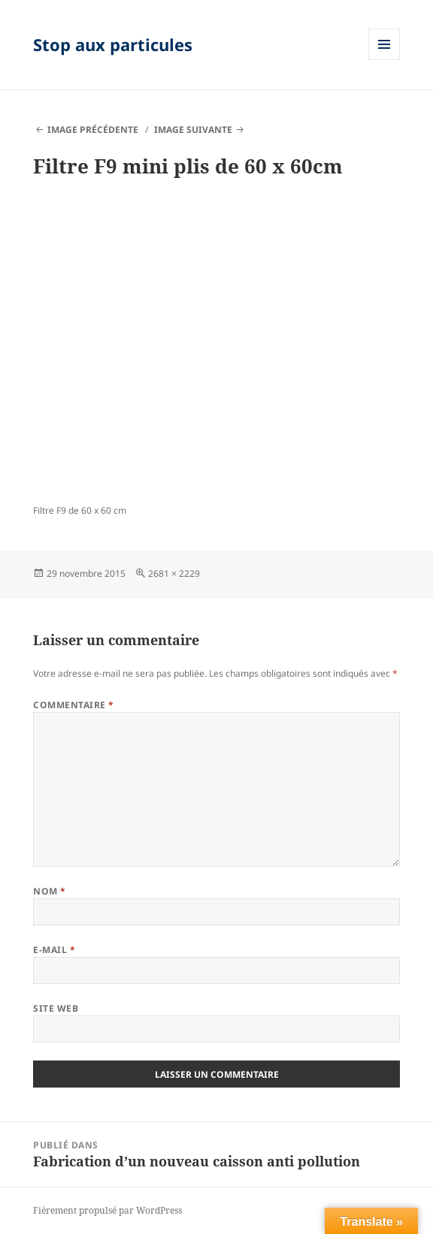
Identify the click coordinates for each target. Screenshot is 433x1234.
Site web (55, 1008)
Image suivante (193, 129)
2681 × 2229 (174, 573)
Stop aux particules (112, 44)
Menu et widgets (384, 59)
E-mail (54, 949)
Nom (49, 891)
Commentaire (73, 704)
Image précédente (92, 129)
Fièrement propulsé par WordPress (107, 1210)
